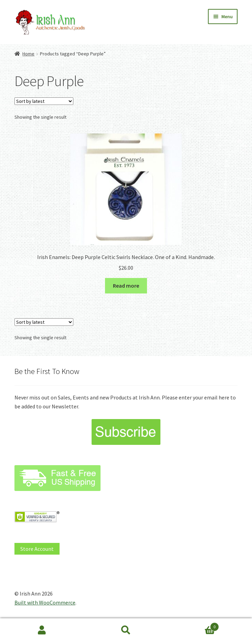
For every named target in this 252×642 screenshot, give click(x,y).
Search (126, 630)
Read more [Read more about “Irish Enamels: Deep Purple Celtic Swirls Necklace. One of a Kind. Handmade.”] (126, 285)
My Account (42, 630)
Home (28, 54)
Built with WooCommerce (44, 602)
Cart (193, 625)
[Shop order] (43, 101)
